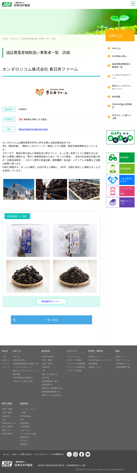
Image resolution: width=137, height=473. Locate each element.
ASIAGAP (46, 367)
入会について (25, 430)
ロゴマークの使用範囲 (76, 364)
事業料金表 (24, 437)
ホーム (6, 454)
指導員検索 (93, 364)
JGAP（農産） (48, 360)
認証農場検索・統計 (50, 381)
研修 (117, 351)
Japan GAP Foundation (95, 470)
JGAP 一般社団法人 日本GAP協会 (16, 4)
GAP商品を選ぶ (119, 56)
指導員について (95, 357)
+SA (43, 371)
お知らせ (5, 360)
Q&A (14, 454)
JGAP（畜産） (48, 364)
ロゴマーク (72, 351)
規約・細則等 (7, 426)
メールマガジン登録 (28, 434)
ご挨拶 (22, 413)
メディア (5, 367)
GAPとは (15, 39)
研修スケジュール (123, 360)
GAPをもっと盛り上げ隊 (121, 116)
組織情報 (24, 403)
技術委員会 (24, 423)
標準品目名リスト (9, 423)
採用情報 (23, 444)
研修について (121, 357)
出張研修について (123, 364)
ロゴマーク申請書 (74, 371)
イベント (5, 364)
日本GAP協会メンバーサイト (100, 360)
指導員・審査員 (95, 351)
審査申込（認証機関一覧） (52, 388)
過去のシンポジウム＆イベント (121, 87)
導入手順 (45, 378)
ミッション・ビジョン (29, 409)
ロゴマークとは (73, 357)
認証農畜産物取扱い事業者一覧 (35, 39)
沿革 (22, 419)
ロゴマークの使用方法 (76, 367)
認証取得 (45, 351)
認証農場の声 (47, 385)
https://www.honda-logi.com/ (33, 129)
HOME (5, 39)
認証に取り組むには (50, 374)
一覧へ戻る (51, 319)
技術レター (6, 430)
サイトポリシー (42, 454)
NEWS (5, 351)
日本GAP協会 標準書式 (122, 106)
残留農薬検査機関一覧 (51, 392)
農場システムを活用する (52, 395)
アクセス (23, 441)
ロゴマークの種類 (74, 360)
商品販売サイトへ (51, 301)
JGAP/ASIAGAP (48, 357)
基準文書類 (7, 403)
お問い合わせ (26, 454)
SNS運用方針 (58, 454)
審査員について (95, 367)
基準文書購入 (7, 434)
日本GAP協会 (25, 416)
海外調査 (116, 97)
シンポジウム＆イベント (121, 76)
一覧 (4, 357)
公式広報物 (24, 426)
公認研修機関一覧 (123, 367)
